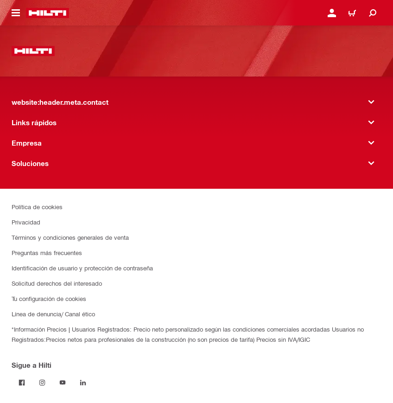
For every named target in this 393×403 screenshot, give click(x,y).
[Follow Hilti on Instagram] (42, 382)
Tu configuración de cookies (49, 298)
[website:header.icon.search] (372, 13)
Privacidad (26, 221)
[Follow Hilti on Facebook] (22, 382)
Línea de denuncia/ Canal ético (53, 313)
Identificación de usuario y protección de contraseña (82, 267)
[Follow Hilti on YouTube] (62, 382)
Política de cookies (37, 206)
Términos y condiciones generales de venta (70, 237)
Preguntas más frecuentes (47, 252)
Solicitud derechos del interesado (57, 283)
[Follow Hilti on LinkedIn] (83, 382)
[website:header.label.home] (47, 13)
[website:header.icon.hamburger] (16, 13)
